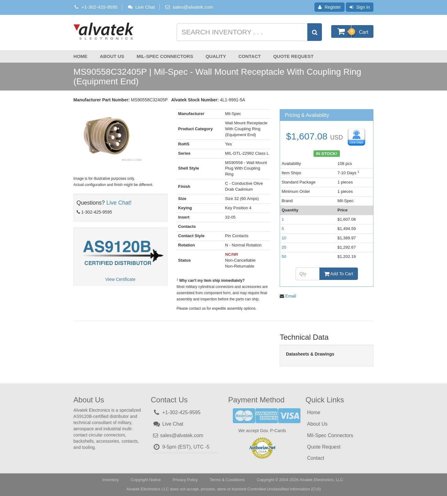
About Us (112, 56)
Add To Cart (338, 273)
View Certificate (120, 279)
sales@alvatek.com (193, 7)
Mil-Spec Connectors (165, 56)
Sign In (360, 7)
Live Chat (141, 7)
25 (284, 247)
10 (284, 238)
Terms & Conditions (227, 479)
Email (290, 296)
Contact (249, 56)
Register (329, 7)
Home (81, 56)
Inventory (110, 479)
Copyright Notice (146, 479)
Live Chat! (119, 203)
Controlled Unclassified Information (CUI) (284, 489)
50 (284, 256)
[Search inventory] (249, 32)
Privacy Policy (185, 479)
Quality (215, 56)
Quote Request (293, 56)
